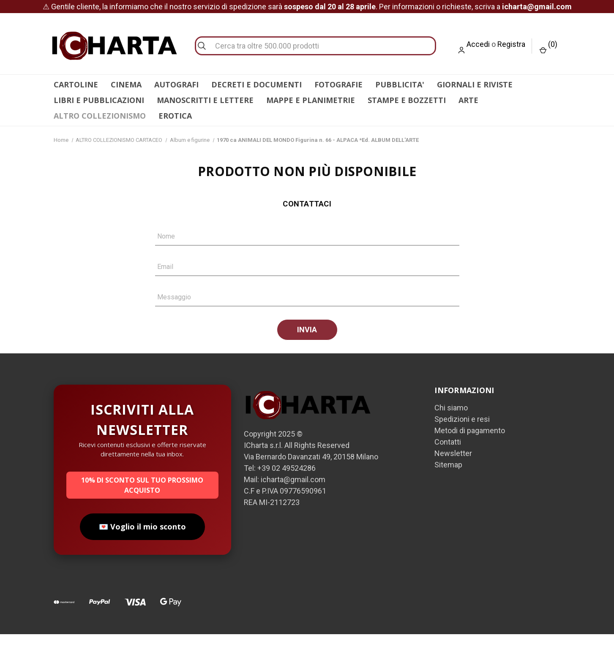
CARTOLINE (76, 84)
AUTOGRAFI (176, 84)
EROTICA (175, 116)
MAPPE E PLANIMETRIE (310, 100)
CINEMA (126, 84)
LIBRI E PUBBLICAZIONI (99, 100)
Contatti (447, 453)
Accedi (478, 44)
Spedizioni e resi (462, 430)
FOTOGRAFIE (338, 84)
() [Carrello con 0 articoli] (548, 47)
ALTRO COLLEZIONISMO (100, 116)
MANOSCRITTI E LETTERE (205, 100)
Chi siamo (451, 419)
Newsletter (453, 465)
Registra (511, 44)
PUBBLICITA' (399, 84)
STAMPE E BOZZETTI (407, 100)
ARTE (468, 100)
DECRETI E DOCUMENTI (256, 84)
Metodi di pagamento (469, 442)
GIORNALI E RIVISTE (475, 84)
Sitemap (448, 476)
